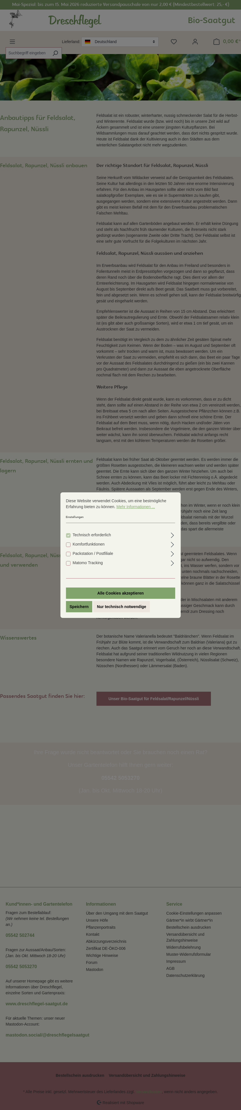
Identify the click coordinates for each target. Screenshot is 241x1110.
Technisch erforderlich (92, 535)
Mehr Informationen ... (135, 506)
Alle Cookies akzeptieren (120, 593)
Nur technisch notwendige (121, 606)
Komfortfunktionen (89, 544)
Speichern (79, 606)
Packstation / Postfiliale (93, 553)
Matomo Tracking (88, 562)
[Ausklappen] (172, 534)
